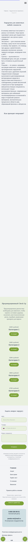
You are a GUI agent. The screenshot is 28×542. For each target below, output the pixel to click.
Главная (6, 11)
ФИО (2, 416)
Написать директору (14, 502)
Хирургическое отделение (16, 11)
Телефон (3, 424)
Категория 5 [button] (14, 391)
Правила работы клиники (14, 490)
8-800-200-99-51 (14, 512)
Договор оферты (7, 535)
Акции (12, 471)
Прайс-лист (13, 478)
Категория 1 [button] (14, 330)
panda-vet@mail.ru (14, 518)
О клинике (13, 481)
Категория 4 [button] (14, 375)
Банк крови (13, 474)
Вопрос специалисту (6, 433)
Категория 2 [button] (14, 345)
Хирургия (14, 12)
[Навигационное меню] (25, 3)
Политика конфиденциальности (12, 532)
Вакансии (13, 484)
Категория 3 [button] (14, 360)
